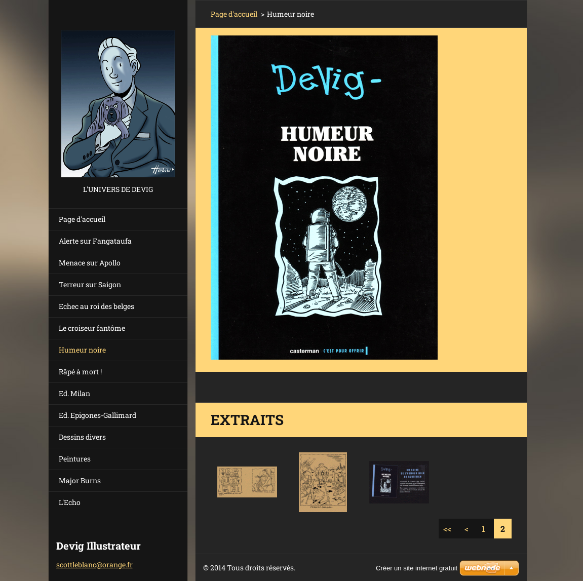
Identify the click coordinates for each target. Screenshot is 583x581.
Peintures (75, 458)
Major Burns (80, 480)
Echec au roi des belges (96, 306)
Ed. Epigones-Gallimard (97, 415)
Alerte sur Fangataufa (95, 241)
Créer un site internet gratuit (416, 568)
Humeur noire (82, 350)
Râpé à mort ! (80, 371)
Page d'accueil (82, 219)
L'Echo (70, 502)
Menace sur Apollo (90, 262)
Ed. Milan (74, 393)
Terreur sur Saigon (90, 284)
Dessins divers (82, 437)
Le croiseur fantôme (92, 328)
